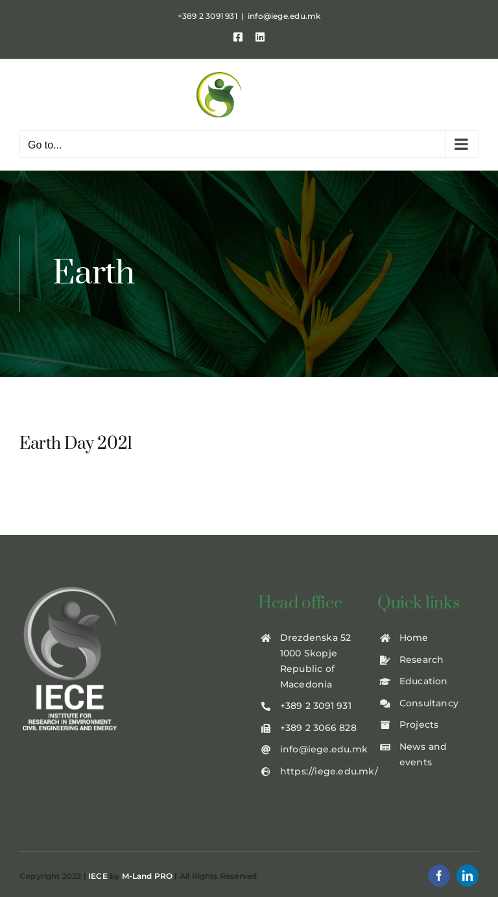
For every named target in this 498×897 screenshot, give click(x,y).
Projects (419, 724)
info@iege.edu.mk (284, 16)
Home (414, 637)
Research (421, 659)
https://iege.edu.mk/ (329, 771)
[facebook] (439, 876)
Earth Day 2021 (75, 444)
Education (423, 681)
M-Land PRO (147, 876)
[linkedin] (467, 876)
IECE (98, 876)
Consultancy (428, 703)
